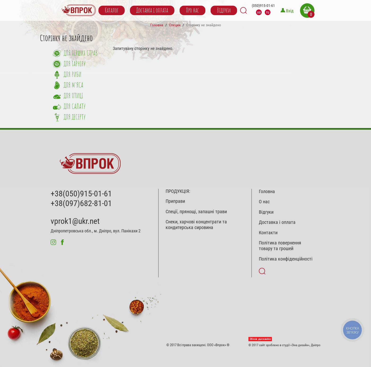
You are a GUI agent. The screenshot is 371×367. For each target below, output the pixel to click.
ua (259, 12)
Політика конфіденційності (286, 259)
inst (53, 242)
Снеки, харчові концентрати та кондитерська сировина (196, 224)
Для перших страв (80, 53)
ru (267, 12)
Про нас (192, 10)
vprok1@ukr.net (75, 221)
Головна (156, 25)
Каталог (111, 10)
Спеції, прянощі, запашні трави (196, 211)
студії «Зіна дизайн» (295, 345)
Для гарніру (74, 64)
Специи (175, 25)
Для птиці (73, 96)
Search (243, 10)
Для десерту (74, 117)
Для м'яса (73, 85)
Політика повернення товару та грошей (280, 245)
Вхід (290, 10)
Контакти (268, 232)
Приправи (175, 201)
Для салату (74, 106)
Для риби (72, 74)
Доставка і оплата (152, 10)
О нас (264, 201)
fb (62, 242)
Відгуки (224, 10)
